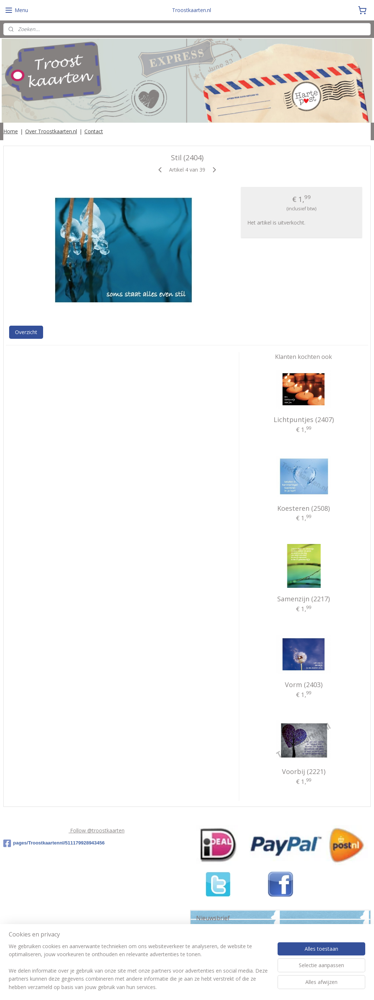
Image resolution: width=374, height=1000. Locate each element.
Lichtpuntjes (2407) (304, 419)
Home (10, 131)
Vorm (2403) (304, 684)
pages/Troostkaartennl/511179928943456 (54, 843)
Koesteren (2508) (303, 507)
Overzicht (26, 331)
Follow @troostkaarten (97, 830)
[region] (139, 971)
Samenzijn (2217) (303, 598)
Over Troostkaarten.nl (51, 131)
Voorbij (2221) (303, 771)
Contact (93, 131)
